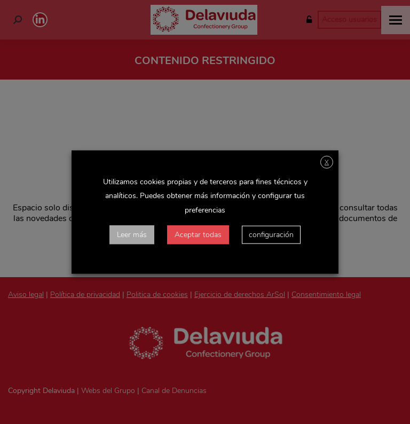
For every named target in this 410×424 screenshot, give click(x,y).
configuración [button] (271, 234)
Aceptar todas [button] (198, 234)
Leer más (132, 234)
